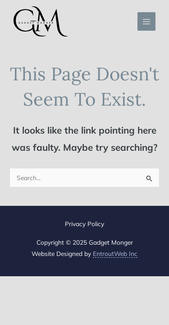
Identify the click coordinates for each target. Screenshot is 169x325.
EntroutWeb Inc (115, 253)
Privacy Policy (84, 224)
